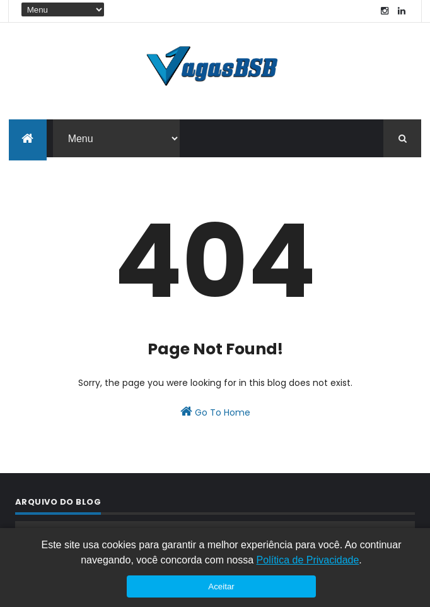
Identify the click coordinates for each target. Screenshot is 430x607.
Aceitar (221, 586)
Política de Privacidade (308, 560)
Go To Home (215, 412)
